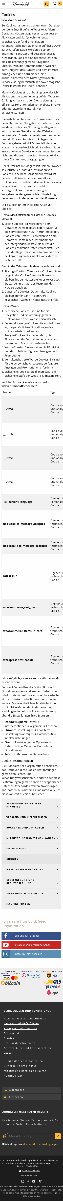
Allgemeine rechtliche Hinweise (23, 805)
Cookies (12, 858)
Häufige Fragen (18, 903)
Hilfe (8, 1053)
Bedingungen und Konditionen (27, 1010)
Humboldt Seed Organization (23, 1061)
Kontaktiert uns (31, 1170)
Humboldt (19, 4)
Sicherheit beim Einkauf (24, 893)
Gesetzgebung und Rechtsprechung (20, 881)
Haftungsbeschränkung (25, 869)
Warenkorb (57, 3)
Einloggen (16, 1097)
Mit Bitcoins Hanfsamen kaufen (31, 838)
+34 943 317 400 (29, 1175)
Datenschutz (16, 848)
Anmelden (58, 1136)
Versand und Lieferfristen (26, 817)
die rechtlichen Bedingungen (40, 1144)
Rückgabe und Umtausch (25, 827)
